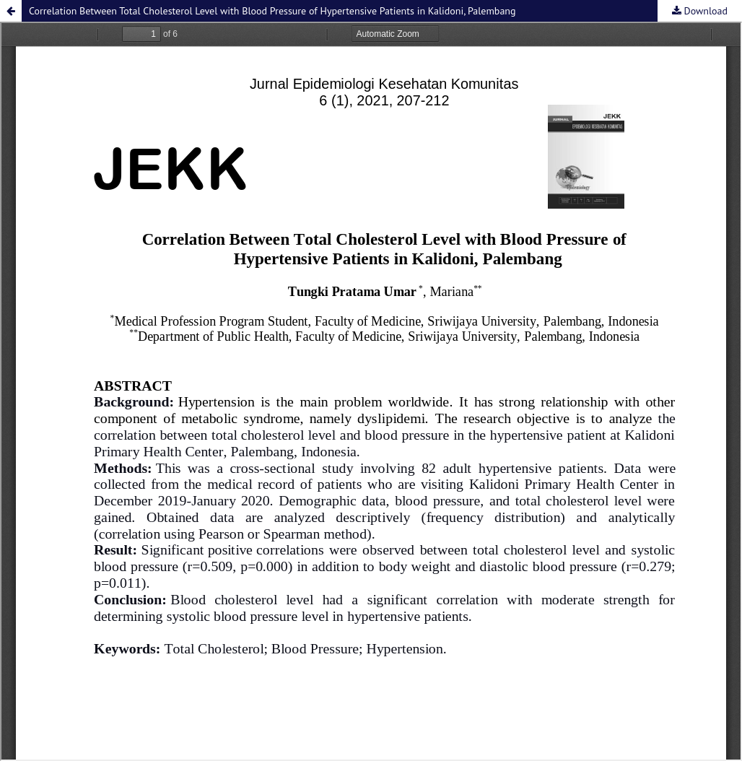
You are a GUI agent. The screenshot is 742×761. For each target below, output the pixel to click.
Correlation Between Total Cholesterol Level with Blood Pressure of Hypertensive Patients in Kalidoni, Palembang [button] (272, 10)
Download (704, 10)
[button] (11, 11)
